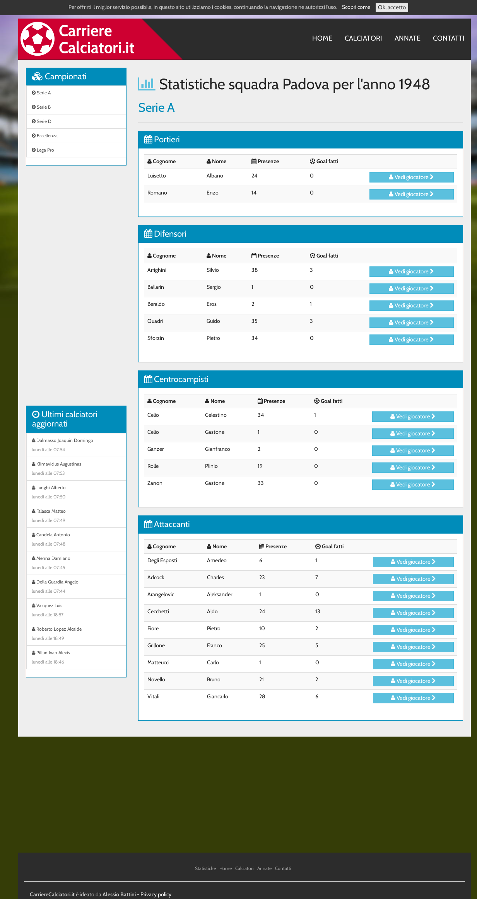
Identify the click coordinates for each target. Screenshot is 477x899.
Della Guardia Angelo (76, 587)
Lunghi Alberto (76, 493)
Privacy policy (155, 894)
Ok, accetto (392, 7)
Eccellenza (45, 135)
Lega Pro (43, 150)
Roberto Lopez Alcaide (76, 634)
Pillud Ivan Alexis (76, 658)
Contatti (449, 38)
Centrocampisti (176, 379)
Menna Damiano (76, 563)
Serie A (41, 93)
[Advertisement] (76, 290)
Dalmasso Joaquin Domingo (76, 445)
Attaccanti (167, 524)
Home (322, 38)
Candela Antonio (76, 540)
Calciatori (363, 38)
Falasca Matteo (76, 516)
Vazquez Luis (76, 610)
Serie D (41, 121)
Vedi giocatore (411, 177)
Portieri (162, 139)
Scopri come (356, 6)
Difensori (165, 234)
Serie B (41, 107)
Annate (408, 38)
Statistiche (205, 868)
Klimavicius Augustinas (76, 469)
